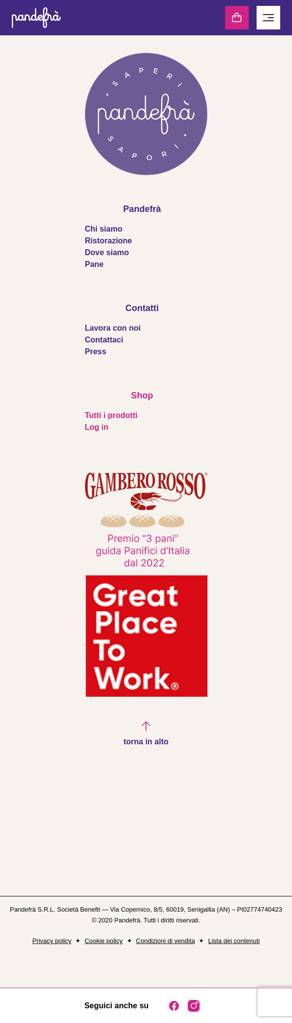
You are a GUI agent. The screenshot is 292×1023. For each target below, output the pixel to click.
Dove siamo (107, 252)
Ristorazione (108, 240)
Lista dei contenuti (234, 940)
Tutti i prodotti (111, 415)
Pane (94, 264)
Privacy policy (51, 940)
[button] (146, 734)
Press (96, 351)
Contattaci (104, 340)
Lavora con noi (113, 328)
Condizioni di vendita (165, 940)
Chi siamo (103, 229)
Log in (97, 427)
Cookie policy (103, 940)
